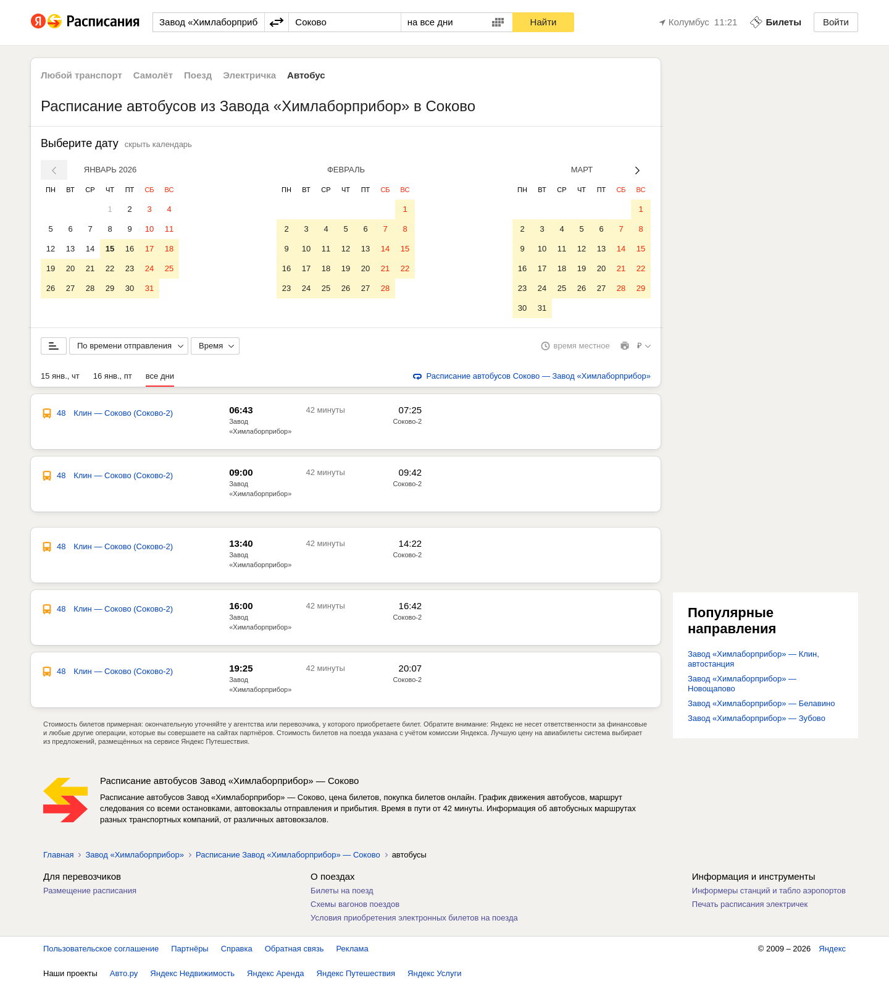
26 (50, 288)
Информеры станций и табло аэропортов (769, 890)
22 (110, 268)
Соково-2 (407, 421)
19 (50, 268)
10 (149, 229)
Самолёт (153, 75)
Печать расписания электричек (750, 904)
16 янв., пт (112, 376)
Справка (237, 948)
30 (129, 288)
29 (110, 288)
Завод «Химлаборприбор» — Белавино (761, 703)
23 (129, 268)
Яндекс (832, 948)
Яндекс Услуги (434, 973)
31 (149, 288)
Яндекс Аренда (275, 973)
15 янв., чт (60, 376)
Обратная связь (294, 948)
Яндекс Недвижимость (192, 973)
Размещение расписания (89, 890)
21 (90, 268)
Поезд (198, 75)
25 (169, 268)
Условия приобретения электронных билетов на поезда (414, 917)
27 (70, 288)
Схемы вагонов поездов (355, 904)
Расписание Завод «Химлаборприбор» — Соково (288, 854)
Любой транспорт (81, 75)
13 (70, 248)
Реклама (352, 948)
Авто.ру (124, 973)
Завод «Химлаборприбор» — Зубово (756, 718)
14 (90, 248)
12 (50, 248)
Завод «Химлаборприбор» (134, 854)
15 (110, 248)
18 (169, 248)
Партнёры (189, 948)
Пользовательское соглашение (101, 948)
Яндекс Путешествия (356, 973)
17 (149, 248)
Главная (58, 854)
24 (149, 268)
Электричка (249, 75)
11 (169, 229)
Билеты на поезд (342, 890)
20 (70, 268)
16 (129, 248)
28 (90, 288)
